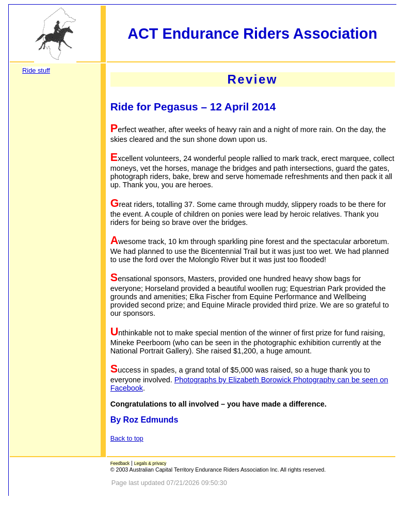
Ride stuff (36, 70)
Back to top (126, 438)
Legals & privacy (150, 463)
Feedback (120, 463)
